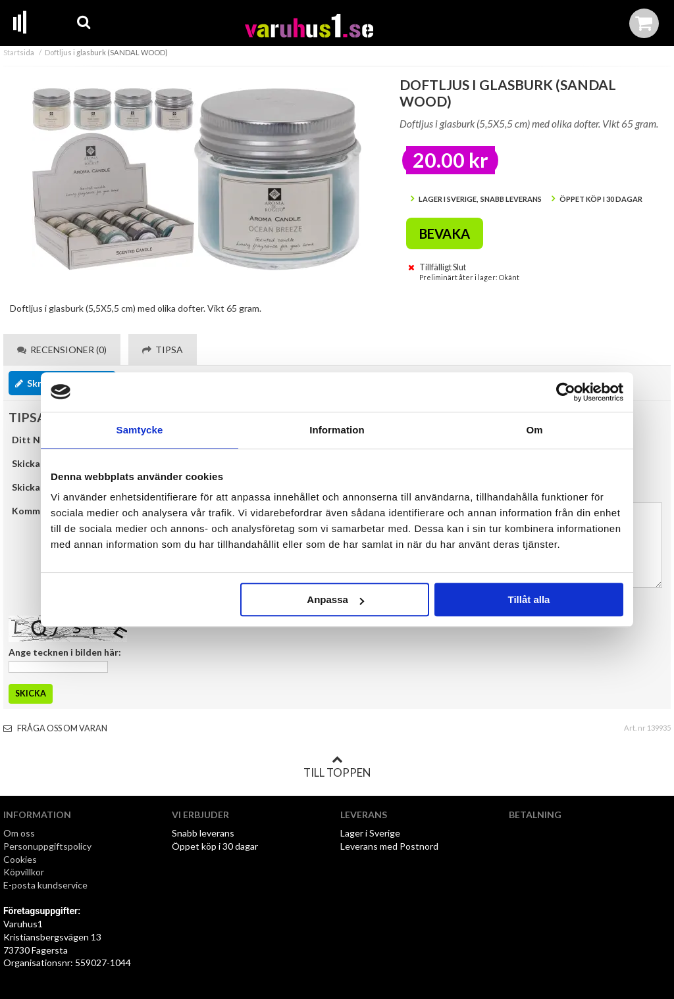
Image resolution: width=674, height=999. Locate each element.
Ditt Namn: (36, 439)
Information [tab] (337, 429)
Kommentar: (39, 510)
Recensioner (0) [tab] (62, 349)
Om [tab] (534, 429)
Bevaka (444, 233)
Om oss (19, 833)
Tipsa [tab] (162, 349)
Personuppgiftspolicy (47, 846)
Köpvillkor (23, 871)
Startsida (18, 52)
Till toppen (337, 766)
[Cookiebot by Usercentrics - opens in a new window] (565, 392)
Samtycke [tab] (140, 429)
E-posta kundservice (46, 884)
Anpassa (335, 599)
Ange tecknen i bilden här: (65, 652)
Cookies (20, 859)
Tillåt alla (528, 599)
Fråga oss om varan (55, 728)
